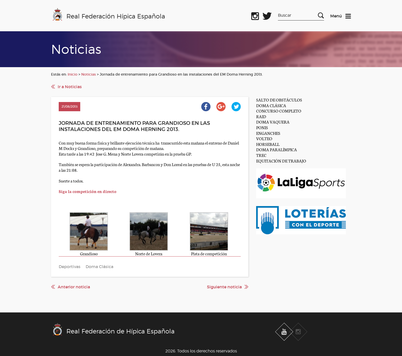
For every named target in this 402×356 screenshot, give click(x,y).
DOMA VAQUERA (272, 122)
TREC (261, 155)
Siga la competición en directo (87, 191)
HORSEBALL (267, 144)
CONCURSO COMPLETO (278, 111)
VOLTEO (264, 138)
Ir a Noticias (70, 87)
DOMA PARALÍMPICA (276, 149)
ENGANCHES (268, 133)
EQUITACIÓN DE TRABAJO (281, 161)
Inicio (72, 74)
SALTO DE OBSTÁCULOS (279, 100)
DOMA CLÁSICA (271, 105)
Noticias (88, 74)
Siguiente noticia (224, 287)
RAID (261, 116)
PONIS (262, 127)
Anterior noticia (74, 287)
